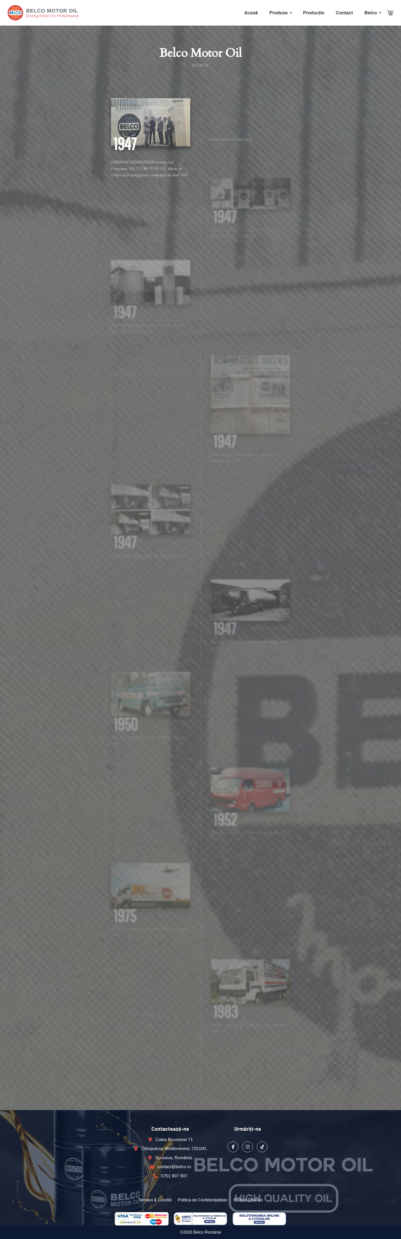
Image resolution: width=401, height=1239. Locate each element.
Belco (370, 12)
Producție (313, 12)
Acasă (251, 12)
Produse (278, 12)
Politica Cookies (248, 1200)
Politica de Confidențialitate (202, 1200)
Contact (344, 12)
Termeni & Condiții (155, 1200)
